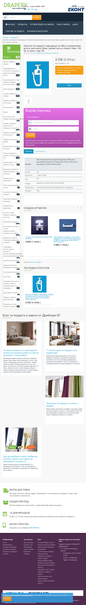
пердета (38, 262)
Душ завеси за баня (10, 293)
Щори (75, 24)
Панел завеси (63, 24)
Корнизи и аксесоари (37, 31)
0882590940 (34, 528)
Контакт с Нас (28, 545)
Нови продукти (8, 89)
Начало (10, 24)
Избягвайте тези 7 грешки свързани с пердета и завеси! (46, 572)
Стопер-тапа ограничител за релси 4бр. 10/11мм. (38, 237)
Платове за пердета (14, 31)
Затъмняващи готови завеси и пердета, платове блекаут (11, 82)
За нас (5, 542)
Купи (69, 85)
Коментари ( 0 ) (40, 151)
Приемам (7, 598)
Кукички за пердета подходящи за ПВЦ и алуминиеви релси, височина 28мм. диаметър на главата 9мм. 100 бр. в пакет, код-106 (39, 297)
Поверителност (8, 545)
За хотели (6, 277)
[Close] (71, 595)
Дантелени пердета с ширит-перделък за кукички (11, 171)
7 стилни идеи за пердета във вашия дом (61, 351)
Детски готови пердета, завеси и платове (9, 215)
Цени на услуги (28, 542)
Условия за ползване (9, 547)
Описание (29, 151)
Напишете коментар (51, 53)
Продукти (22, 24)
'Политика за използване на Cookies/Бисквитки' (18, 595)
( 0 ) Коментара (39, 53)
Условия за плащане (9, 549)
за (35, 262)
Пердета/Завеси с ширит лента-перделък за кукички (11, 126)
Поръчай (30, 135)
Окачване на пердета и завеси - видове (62, 404)
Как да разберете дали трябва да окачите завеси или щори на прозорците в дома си (20, 459)
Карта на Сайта (29, 549)
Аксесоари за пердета (11, 272)
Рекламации (28, 547)
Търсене (36, 17)
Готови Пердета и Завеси (42, 24)
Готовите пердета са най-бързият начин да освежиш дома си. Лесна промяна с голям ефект (21, 352)
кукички (31, 262)
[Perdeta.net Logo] (15, 6)
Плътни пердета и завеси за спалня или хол (11, 155)
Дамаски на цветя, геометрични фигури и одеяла (10, 240)
